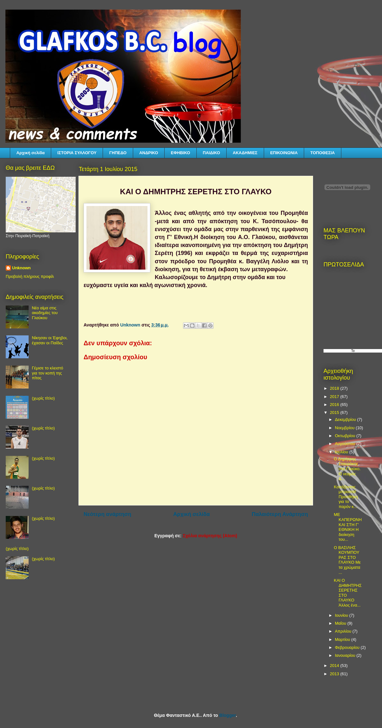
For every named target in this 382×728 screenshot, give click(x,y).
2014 (335, 665)
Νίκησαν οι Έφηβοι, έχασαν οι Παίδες (49, 340)
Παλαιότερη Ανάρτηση (280, 514)
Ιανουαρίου (346, 655)
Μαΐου (341, 623)
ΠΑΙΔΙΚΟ (211, 152)
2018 (335, 388)
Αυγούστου (346, 443)
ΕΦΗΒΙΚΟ (180, 152)
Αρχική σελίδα (31, 152)
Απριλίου (343, 631)
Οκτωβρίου (345, 435)
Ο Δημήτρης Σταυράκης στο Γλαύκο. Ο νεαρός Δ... (347, 469)
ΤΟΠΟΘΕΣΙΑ (322, 152)
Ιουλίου (342, 452)
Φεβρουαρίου (348, 647)
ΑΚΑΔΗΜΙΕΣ (245, 152)
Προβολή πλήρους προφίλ (30, 276)
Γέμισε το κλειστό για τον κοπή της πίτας (47, 373)
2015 (335, 412)
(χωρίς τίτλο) (43, 398)
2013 (335, 673)
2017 (335, 396)
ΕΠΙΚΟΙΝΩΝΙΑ (283, 152)
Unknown (21, 267)
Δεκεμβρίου (346, 419)
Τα (353, 351)
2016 (335, 404)
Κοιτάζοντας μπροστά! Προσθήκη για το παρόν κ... (346, 496)
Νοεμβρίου (345, 427)
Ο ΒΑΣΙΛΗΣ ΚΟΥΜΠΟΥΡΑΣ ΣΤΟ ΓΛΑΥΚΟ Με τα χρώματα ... (347, 560)
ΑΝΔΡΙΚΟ (148, 152)
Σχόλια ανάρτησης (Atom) (210, 535)
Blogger (227, 715)
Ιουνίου (342, 615)
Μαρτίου (343, 639)
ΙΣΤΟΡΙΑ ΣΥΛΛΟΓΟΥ (77, 152)
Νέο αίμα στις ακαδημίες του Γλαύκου (45, 313)
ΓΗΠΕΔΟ (117, 152)
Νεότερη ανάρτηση (107, 514)
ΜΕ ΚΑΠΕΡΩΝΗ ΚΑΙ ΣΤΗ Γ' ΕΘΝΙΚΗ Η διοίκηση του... (348, 527)
